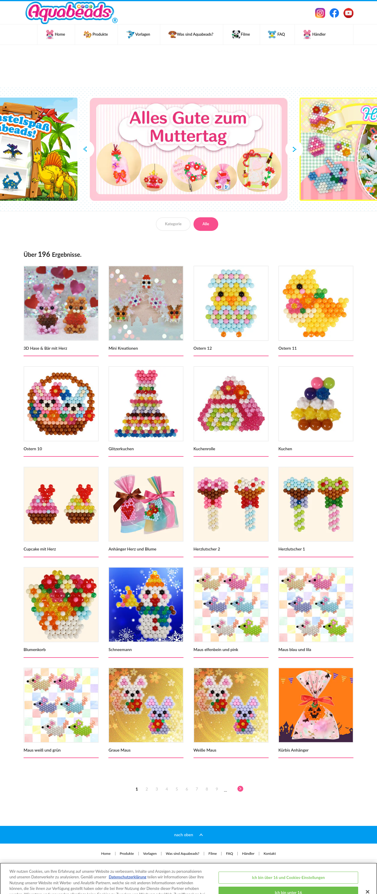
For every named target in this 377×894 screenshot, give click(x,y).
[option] (188, 149)
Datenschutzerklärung (127, 856)
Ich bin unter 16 (288, 872)
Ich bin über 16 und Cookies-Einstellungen (288, 856)
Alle (206, 223)
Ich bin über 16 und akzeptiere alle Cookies (288, 887)
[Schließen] (367, 871)
